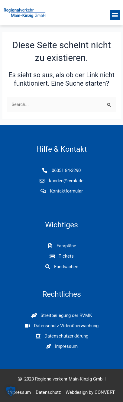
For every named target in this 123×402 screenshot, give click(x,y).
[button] (115, 15)
